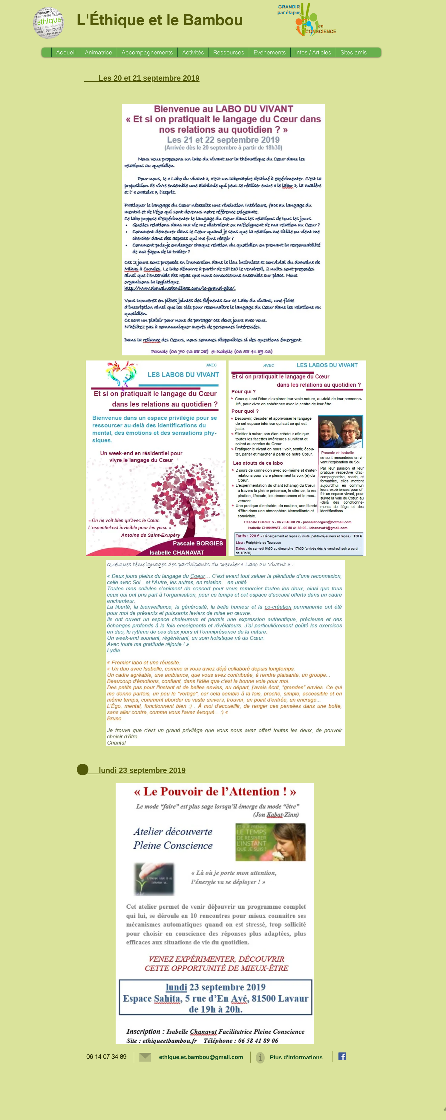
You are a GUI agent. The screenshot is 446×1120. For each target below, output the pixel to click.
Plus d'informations (296, 1057)
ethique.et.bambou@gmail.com (201, 1057)
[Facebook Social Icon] (342, 1056)
